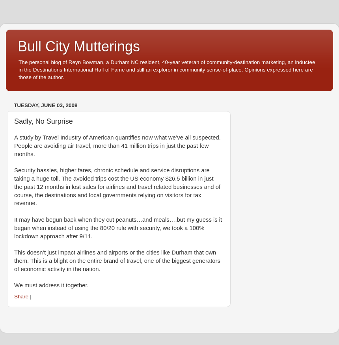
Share (21, 297)
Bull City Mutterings (79, 46)
